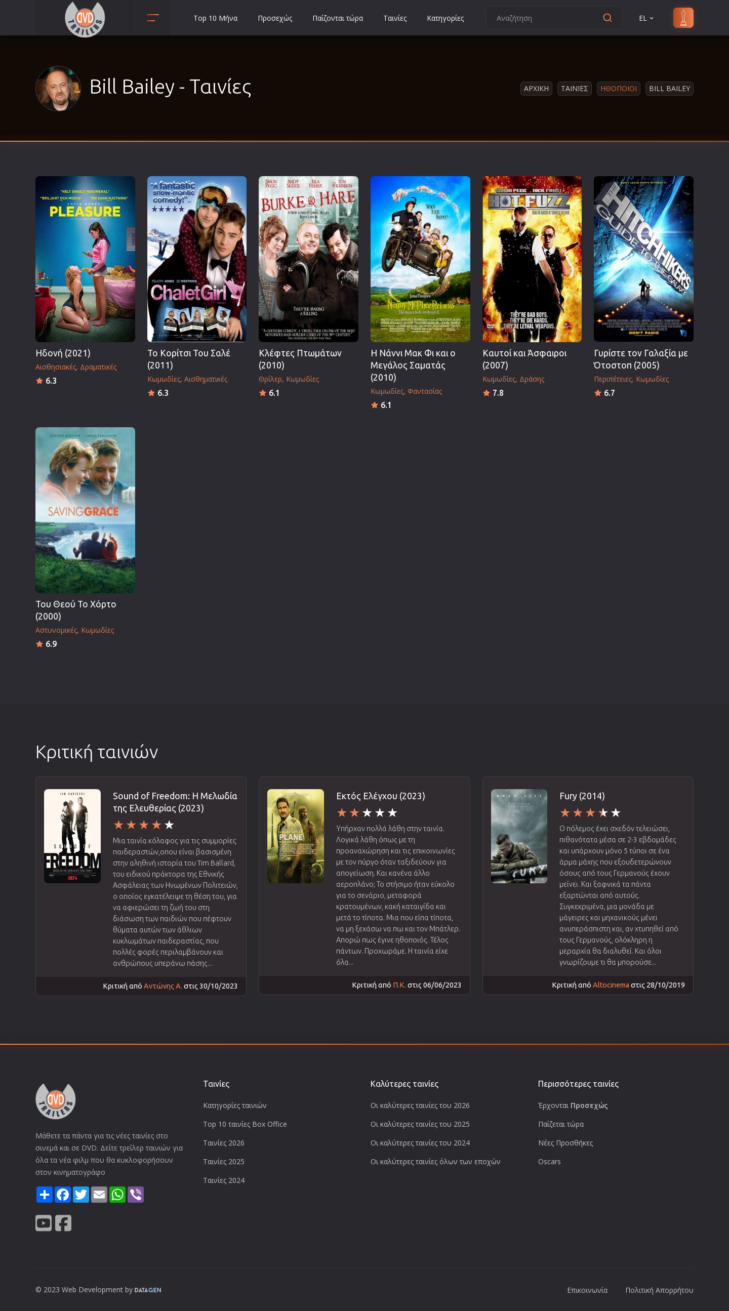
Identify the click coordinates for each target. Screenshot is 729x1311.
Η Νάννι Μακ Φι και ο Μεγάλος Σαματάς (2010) (413, 365)
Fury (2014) (582, 796)
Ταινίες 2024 (224, 1180)
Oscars (549, 1161)
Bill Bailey (669, 88)
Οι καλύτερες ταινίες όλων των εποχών (436, 1161)
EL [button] (647, 18)
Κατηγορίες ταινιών (235, 1105)
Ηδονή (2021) (63, 353)
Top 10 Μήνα (215, 18)
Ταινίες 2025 (224, 1161)
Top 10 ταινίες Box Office (245, 1124)
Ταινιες (574, 88)
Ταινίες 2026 (224, 1143)
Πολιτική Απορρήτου (659, 1290)
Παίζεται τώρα (561, 1124)
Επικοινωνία (587, 1290)
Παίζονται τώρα (337, 18)
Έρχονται (573, 1105)
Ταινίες (395, 18)
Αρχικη (536, 88)
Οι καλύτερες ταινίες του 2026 (420, 1105)
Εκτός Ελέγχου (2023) (380, 796)
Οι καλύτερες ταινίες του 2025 (420, 1124)
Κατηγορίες (445, 18)
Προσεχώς (275, 18)
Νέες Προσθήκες (565, 1143)
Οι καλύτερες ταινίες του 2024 (420, 1143)
